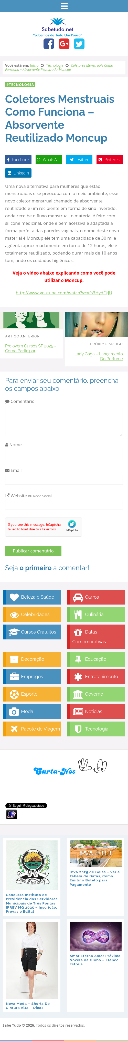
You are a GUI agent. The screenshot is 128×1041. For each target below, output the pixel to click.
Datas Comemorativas (89, 636)
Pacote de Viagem (34, 729)
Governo (87, 694)
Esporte (23, 694)
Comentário (20, 401)
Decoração (26, 659)
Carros (85, 597)
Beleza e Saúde (31, 597)
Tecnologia (21, 84)
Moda (20, 711)
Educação (89, 659)
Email (13, 470)
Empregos (25, 677)
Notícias (87, 711)
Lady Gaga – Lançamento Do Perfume (98, 356)
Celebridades (29, 614)
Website (28, 496)
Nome (13, 444)
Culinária (88, 614)
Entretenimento (95, 677)
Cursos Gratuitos (32, 632)
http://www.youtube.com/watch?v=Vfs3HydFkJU (64, 293)
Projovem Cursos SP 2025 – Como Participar (31, 348)
